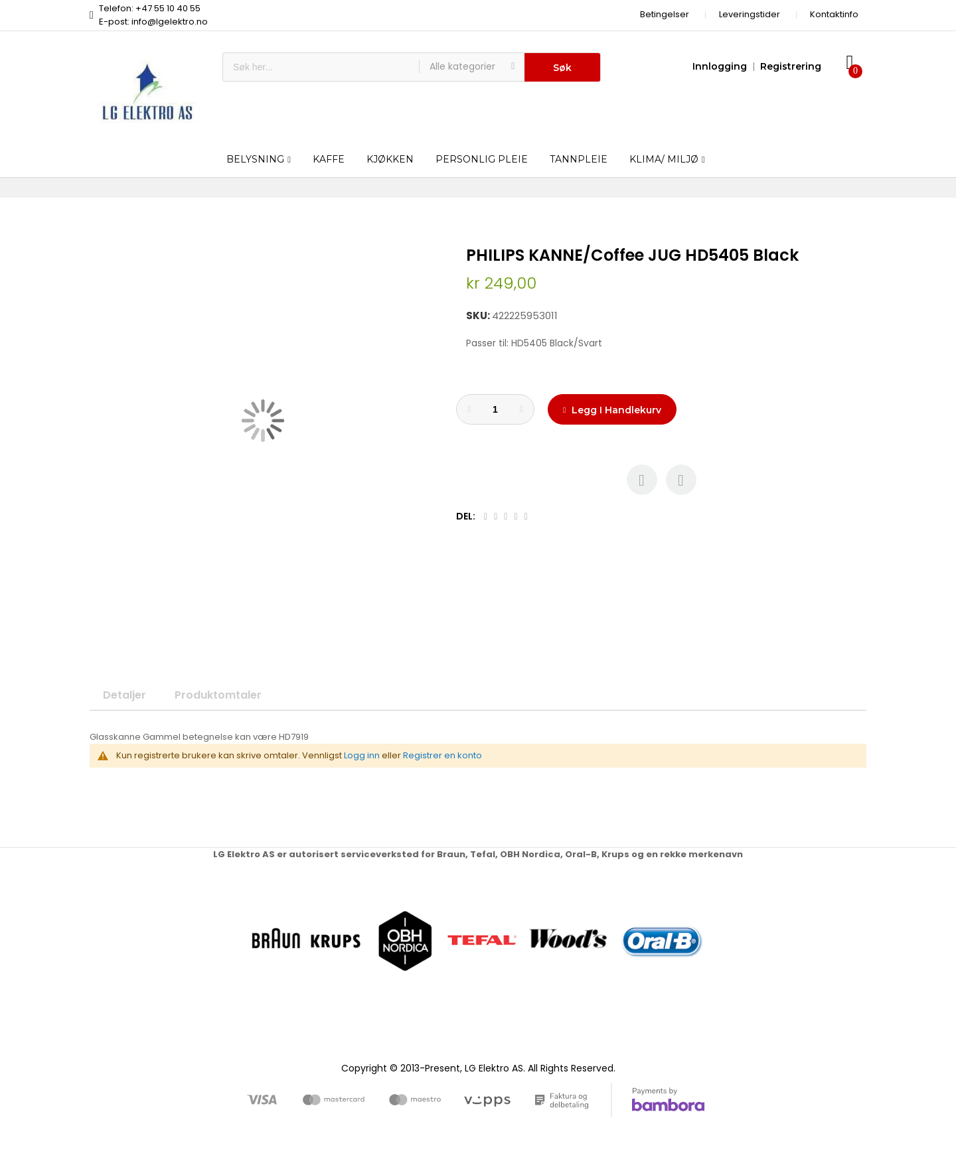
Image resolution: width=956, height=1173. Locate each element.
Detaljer (124, 695)
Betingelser (664, 14)
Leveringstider (749, 14)
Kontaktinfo (834, 14)
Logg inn (362, 755)
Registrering (790, 66)
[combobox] (321, 67)
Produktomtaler (218, 695)
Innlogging (719, 66)
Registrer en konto (442, 755)
